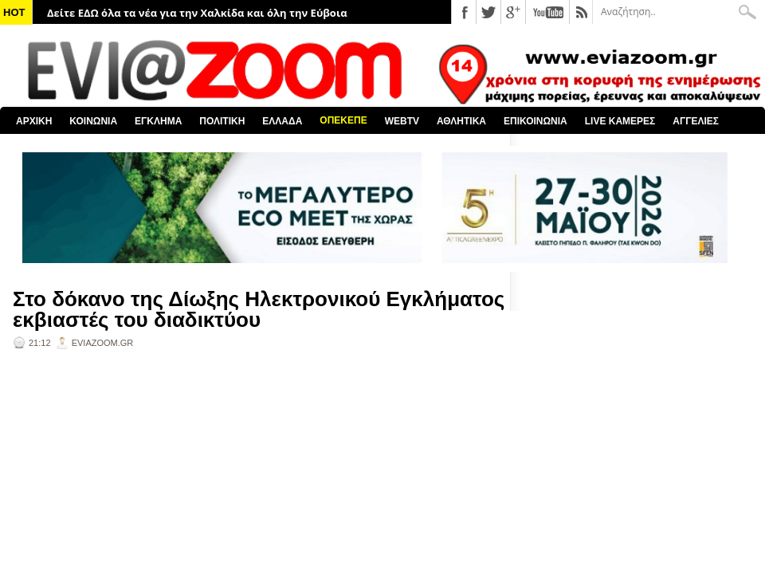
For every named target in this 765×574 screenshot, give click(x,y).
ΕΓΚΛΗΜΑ (158, 121)
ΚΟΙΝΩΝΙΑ (93, 121)
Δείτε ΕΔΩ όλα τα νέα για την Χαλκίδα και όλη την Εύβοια (197, 13)
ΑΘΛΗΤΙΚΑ (461, 121)
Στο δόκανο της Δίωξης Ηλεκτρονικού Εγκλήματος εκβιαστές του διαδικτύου (258, 309)
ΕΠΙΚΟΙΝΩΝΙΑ (535, 121)
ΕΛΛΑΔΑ (282, 121)
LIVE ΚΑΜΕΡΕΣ (620, 121)
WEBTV (402, 121)
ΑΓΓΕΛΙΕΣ (696, 121)
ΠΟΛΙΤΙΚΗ (222, 121)
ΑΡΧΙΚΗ (34, 121)
